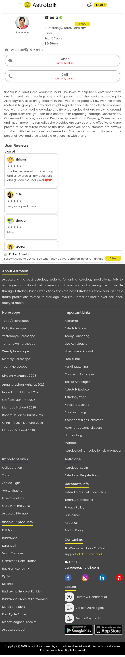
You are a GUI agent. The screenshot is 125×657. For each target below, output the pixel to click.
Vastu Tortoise (12, 555)
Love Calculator (13, 500)
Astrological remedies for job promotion (93, 452)
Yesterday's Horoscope (18, 338)
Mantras (71, 444)
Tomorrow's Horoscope (18, 345)
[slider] (22, 32)
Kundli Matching (76, 368)
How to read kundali (79, 353)
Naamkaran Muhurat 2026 (21, 394)
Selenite (8, 585)
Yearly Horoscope (15, 368)
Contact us (74, 541)
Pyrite (6, 578)
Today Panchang (77, 338)
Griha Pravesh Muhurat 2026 (22, 424)
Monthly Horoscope (16, 360)
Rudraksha (10, 540)
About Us (71, 524)
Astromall (71, 322)
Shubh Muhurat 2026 (19, 377)
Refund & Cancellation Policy (85, 494)
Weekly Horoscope (15, 353)
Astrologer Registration (81, 477)
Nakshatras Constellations (84, 429)
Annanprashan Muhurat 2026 (23, 386)
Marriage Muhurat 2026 (19, 409)
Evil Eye (7, 532)
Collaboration (12, 469)
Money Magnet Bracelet (19, 624)
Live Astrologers (76, 345)
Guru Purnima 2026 (16, 507)
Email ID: (94, 566)
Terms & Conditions (79, 501)
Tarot (6, 477)
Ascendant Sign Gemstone (84, 422)
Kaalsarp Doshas (77, 406)
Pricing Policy (74, 532)
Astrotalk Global (13, 631)
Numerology (73, 437)
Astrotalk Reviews (77, 391)
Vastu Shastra (12, 492)
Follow (82, 23)
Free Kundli (72, 360)
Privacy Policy (74, 509)
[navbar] (20, 5)
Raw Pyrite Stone (14, 616)
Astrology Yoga (76, 399)
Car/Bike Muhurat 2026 (18, 401)
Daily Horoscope (14, 330)
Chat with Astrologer (79, 376)
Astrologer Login (76, 469)
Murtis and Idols (13, 608)
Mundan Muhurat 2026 (18, 432)
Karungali (9, 547)
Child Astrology (76, 414)
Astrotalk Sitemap (15, 515)
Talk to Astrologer (77, 383)
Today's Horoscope (16, 322)
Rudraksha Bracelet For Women (25, 601)
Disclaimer (72, 517)
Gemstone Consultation (19, 562)
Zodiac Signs (11, 484)
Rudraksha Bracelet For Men (22, 593)
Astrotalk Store (75, 330)
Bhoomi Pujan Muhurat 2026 (22, 417)
